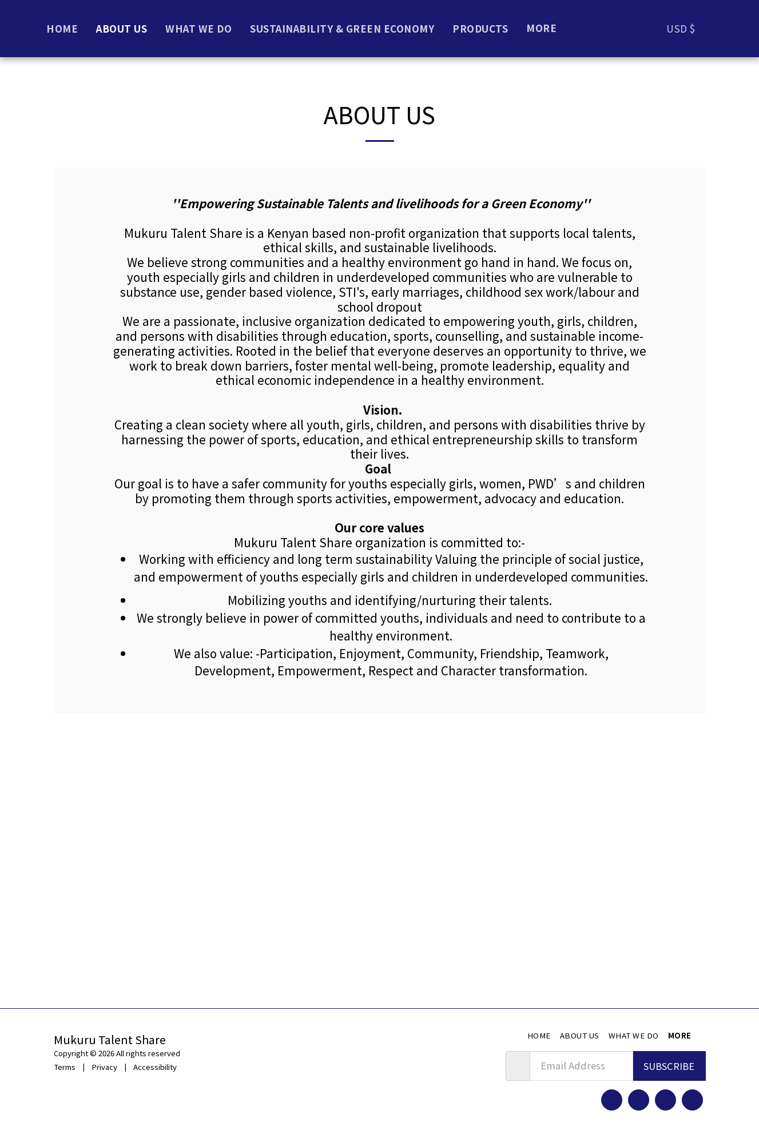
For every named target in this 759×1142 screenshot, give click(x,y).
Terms (64, 1066)
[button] (722, 28)
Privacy (104, 1066)
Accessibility (155, 1066)
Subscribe (668, 1066)
